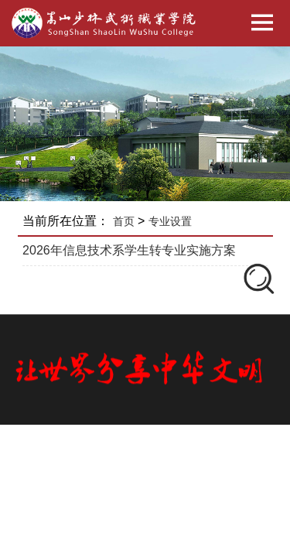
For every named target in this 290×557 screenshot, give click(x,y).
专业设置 (170, 221)
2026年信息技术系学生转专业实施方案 (129, 250)
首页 (124, 221)
